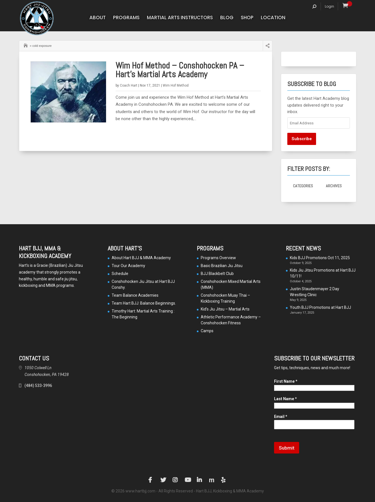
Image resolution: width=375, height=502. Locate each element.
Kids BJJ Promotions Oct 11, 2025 (320, 258)
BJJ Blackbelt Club (217, 273)
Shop (247, 18)
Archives (334, 185)
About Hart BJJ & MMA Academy (141, 258)
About (97, 18)
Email (280, 416)
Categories (303, 185)
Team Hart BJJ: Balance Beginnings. (144, 303)
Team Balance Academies (135, 295)
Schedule (120, 273)
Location (273, 18)
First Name (285, 381)
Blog (226, 18)
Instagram (175, 480)
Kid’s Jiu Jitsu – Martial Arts (225, 309)
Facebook (151, 480)
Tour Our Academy (128, 265)
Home (26, 45)
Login (329, 6)
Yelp (224, 480)
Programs (126, 18)
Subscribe (302, 138)
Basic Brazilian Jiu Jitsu (221, 265)
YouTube (187, 480)
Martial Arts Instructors (180, 18)
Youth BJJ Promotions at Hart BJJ (320, 307)
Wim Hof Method (176, 85)
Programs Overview (218, 258)
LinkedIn (199, 480)
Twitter (163, 480)
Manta (212, 480)
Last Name (285, 399)
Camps (207, 331)
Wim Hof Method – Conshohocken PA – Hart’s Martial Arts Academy (180, 70)
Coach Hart (128, 85)
